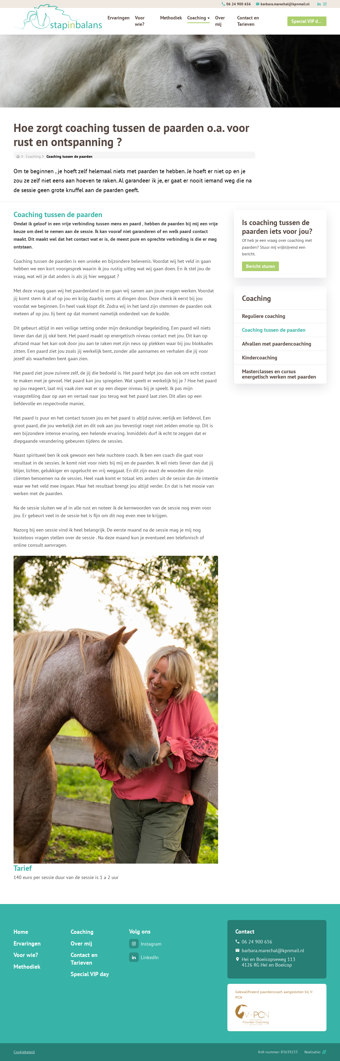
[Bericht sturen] (260, 266)
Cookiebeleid (24, 1052)
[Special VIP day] (306, 21)
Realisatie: (315, 1052)
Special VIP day (90, 974)
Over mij (81, 943)
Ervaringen (27, 943)
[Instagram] (324, 4)
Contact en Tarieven (84, 958)
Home (21, 931)
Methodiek (27, 966)
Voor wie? (26, 955)
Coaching (33, 156)
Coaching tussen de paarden (69, 156)
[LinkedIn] (319, 4)
